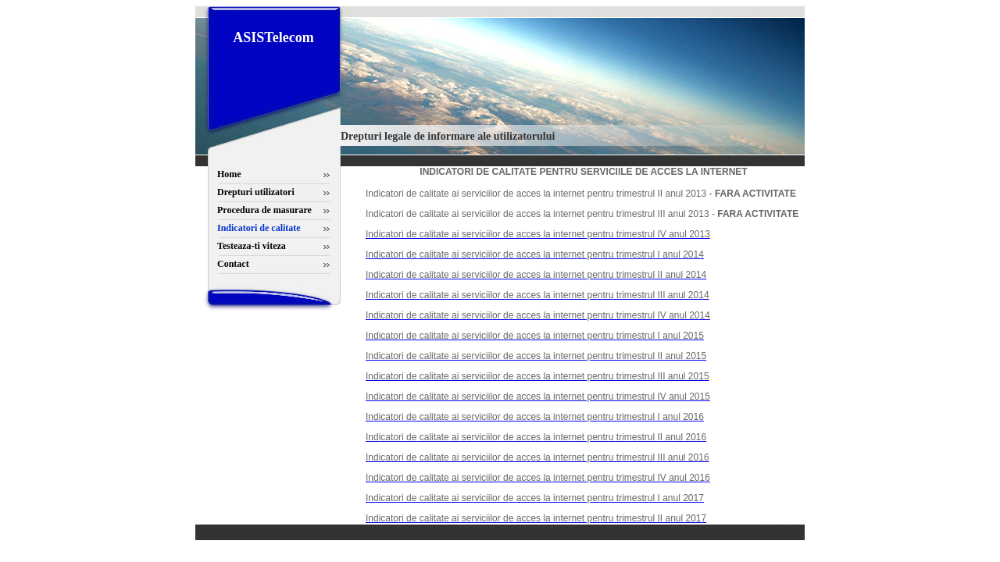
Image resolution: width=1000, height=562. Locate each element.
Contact (233, 263)
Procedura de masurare (264, 210)
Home (229, 174)
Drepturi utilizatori (256, 192)
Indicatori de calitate (259, 227)
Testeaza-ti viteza (251, 245)
